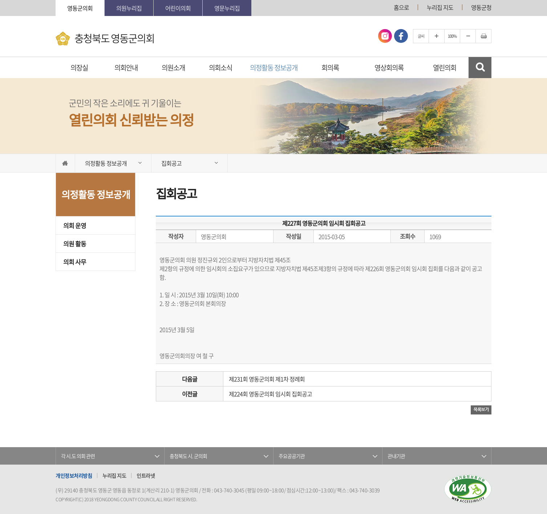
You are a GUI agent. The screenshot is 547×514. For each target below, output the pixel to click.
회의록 (330, 67)
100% (452, 36)
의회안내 (126, 67)
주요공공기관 (292, 456)
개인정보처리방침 (74, 475)
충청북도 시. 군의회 (188, 456)
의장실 (79, 67)
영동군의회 (80, 8)
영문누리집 (227, 8)
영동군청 (481, 7)
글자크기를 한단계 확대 (436, 36)
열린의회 (444, 67)
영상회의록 (389, 67)
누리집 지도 (440, 7)
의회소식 (220, 67)
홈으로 (401, 7)
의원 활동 (74, 243)
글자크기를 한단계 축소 (467, 36)
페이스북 (401, 36)
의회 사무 (74, 261)
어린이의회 (178, 8)
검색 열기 (480, 67)
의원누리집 (129, 8)
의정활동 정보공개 (273, 67)
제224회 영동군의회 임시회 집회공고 (270, 393)
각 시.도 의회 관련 (78, 456)
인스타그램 (385, 36)
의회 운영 (74, 225)
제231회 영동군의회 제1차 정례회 (267, 379)
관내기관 (396, 456)
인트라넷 (146, 475)
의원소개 (173, 67)
